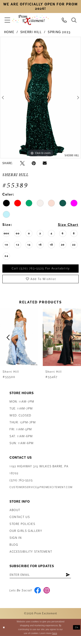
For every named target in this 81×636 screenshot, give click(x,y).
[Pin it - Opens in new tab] (34, 163)
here (54, 633)
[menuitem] (7, 20)
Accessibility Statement (31, 551)
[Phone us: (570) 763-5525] (64, 20)
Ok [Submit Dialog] (76, 627)
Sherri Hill (31, 32)
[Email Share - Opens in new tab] (45, 163)
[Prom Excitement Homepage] (30, 20)
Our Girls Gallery (26, 531)
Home (9, 32)
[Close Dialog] (4, 627)
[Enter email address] (40, 574)
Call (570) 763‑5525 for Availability (41, 268)
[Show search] (74, 20)
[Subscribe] (68, 574)
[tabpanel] (40, 97)
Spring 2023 (59, 32)
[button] (7, 20)
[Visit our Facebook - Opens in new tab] (37, 591)
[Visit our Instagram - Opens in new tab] (46, 591)
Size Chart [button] (68, 225)
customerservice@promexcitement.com (41, 487)
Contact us (20, 517)
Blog (14, 545)
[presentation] (19, 337)
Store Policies (22, 524)
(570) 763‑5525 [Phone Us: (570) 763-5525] (21, 480)
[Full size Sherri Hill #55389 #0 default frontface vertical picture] (40, 97)
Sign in (16, 538)
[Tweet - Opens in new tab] (22, 163)
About (15, 510)
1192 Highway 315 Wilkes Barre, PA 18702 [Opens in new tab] (39, 469)
